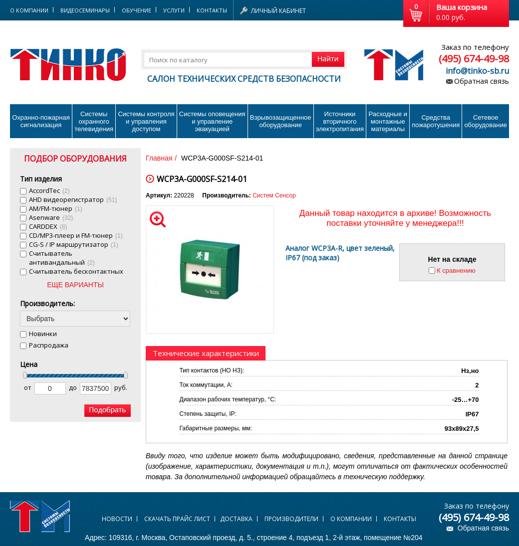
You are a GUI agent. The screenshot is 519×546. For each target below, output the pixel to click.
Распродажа (48, 345)
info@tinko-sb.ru (477, 70)
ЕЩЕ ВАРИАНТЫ (75, 285)
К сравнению (456, 270)
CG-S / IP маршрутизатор (73, 244)
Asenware (51, 217)
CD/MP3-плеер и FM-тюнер (76, 235)
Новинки (43, 333)
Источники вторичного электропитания (340, 121)
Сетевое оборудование (485, 121)
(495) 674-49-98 (474, 58)
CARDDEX (48, 226)
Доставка (236, 519)
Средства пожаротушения (436, 121)
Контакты (212, 10)
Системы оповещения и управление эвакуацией (212, 121)
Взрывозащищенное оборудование (280, 121)
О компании (351, 519)
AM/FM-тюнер (55, 208)
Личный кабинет (278, 10)
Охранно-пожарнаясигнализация (41, 121)
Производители (291, 519)
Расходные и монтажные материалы (388, 121)
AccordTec (49, 190)
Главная (159, 158)
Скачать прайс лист (177, 519)
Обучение (136, 10)
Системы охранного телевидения (93, 121)
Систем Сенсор (274, 195)
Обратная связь (481, 81)
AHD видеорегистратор (73, 199)
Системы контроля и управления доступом (146, 121)
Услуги (174, 10)
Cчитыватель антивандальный (62, 258)
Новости (117, 519)
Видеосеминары (85, 10)
